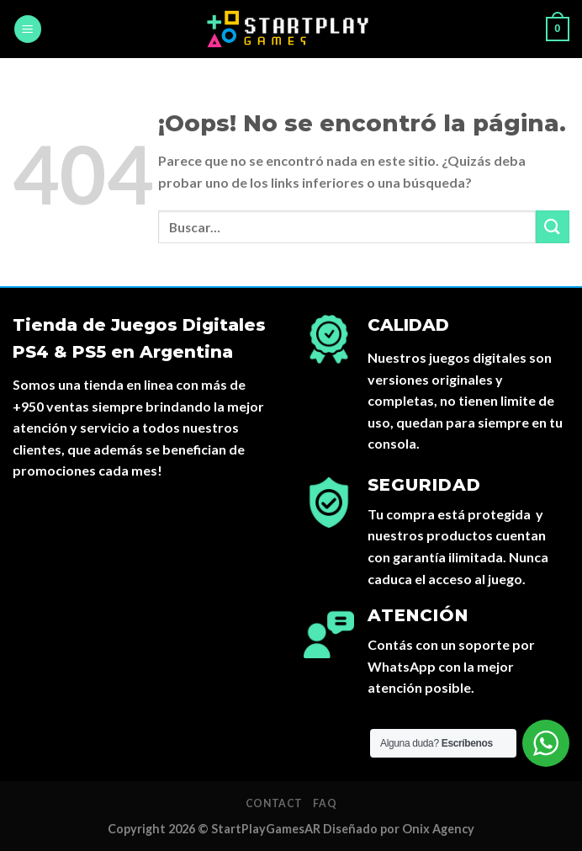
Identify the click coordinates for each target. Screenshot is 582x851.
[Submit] (552, 226)
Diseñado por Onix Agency (398, 829)
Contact (274, 803)
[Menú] (27, 29)
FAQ (324, 803)
